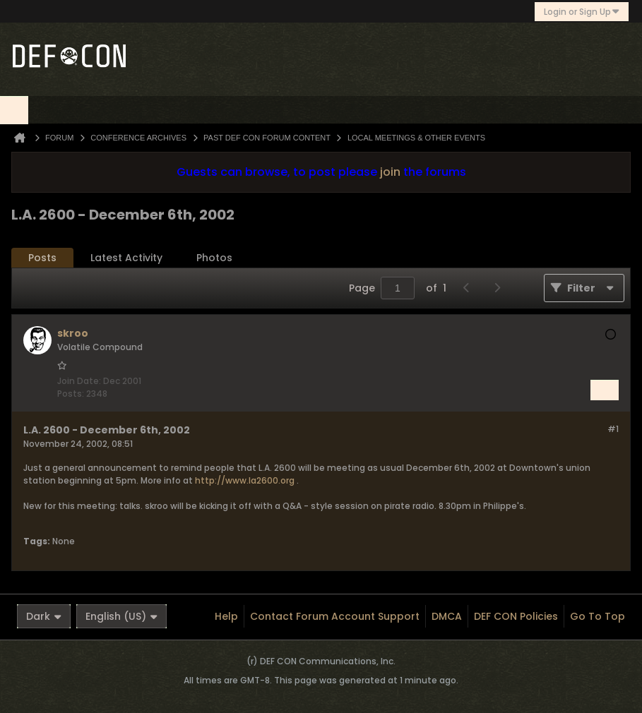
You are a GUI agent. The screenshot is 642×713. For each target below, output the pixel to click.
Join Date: (79, 381)
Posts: (70, 394)
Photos (214, 258)
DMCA (447, 616)
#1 (613, 429)
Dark (43, 616)
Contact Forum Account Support (335, 616)
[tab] (42, 258)
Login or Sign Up (581, 12)
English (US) (121, 616)
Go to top (597, 616)
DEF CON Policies (516, 616)
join (390, 172)
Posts (42, 258)
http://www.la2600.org (245, 480)
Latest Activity (126, 258)
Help (226, 616)
